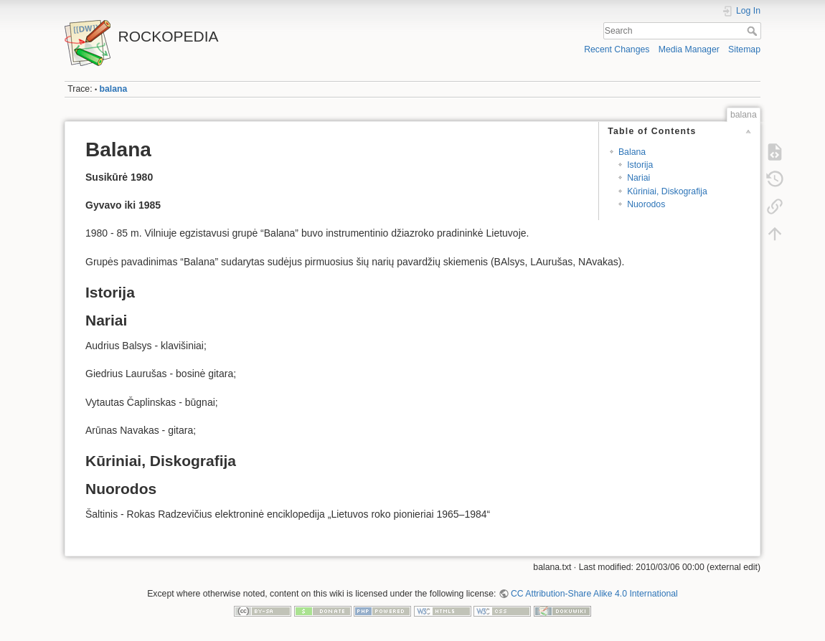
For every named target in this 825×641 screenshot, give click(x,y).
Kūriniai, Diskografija (667, 191)
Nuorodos (646, 204)
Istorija (640, 165)
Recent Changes (616, 49)
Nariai (638, 178)
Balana (632, 152)
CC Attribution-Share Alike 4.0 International (594, 594)
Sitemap (744, 49)
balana (114, 89)
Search (753, 31)
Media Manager (689, 49)
